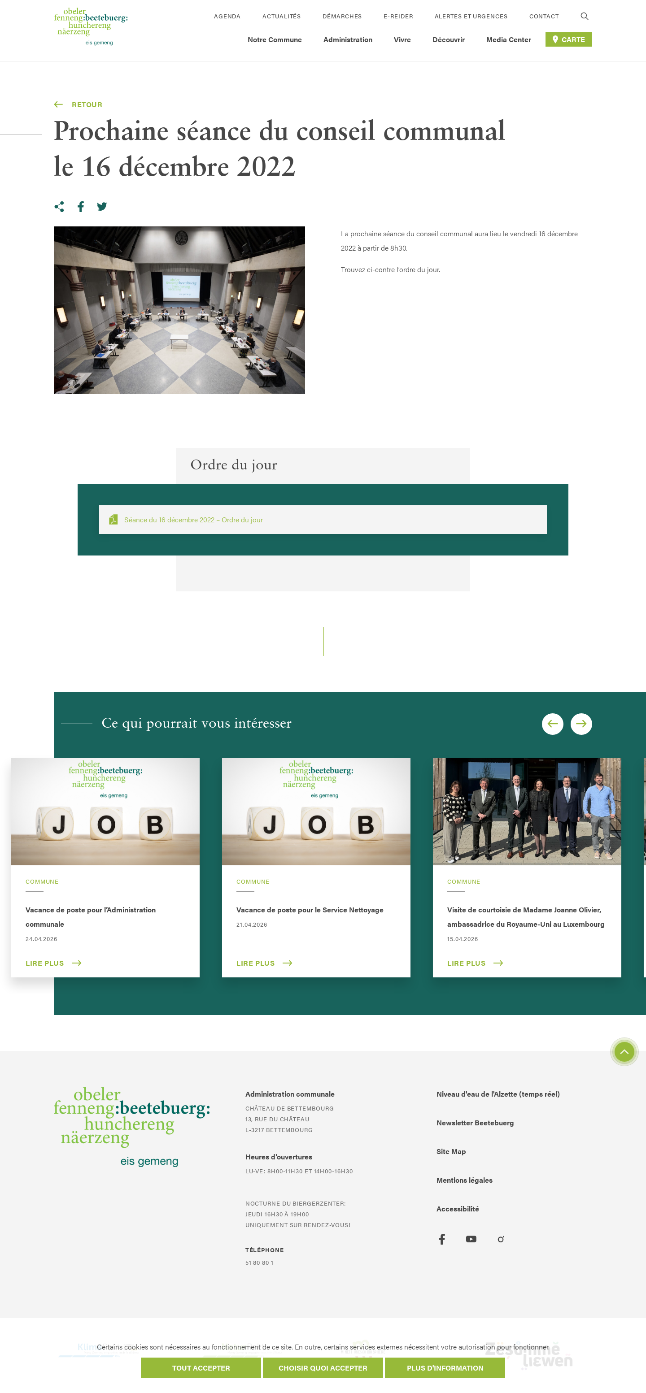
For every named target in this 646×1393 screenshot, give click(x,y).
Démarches (342, 16)
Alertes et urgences (471, 16)
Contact (544, 16)
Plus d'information (445, 1368)
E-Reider (398, 16)
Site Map (451, 1151)
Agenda (227, 16)
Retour (78, 104)
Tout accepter (201, 1368)
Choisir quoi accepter (323, 1368)
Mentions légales (464, 1180)
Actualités (281, 16)
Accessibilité (457, 1208)
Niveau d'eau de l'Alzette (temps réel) (498, 1094)
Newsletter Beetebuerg (475, 1122)
